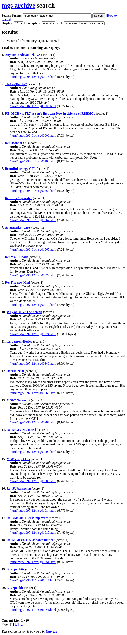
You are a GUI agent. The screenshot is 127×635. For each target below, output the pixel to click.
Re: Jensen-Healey (19, 341)
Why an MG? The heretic (24, 312)
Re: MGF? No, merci (21, 429)
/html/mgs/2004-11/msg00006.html (33, 106)
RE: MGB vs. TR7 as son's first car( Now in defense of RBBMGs (50, 113)
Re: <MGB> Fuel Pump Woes (27, 518)
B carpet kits (15, 569)
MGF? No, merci (18, 400)
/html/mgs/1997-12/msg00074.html (33, 334)
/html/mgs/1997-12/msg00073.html (33, 304)
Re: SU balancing (19, 488)
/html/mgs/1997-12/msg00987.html (33, 422)
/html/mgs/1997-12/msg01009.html (33, 451)
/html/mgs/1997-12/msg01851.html (33, 562)
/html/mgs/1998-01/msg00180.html (33, 161)
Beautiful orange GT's (20, 168)
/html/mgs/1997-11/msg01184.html (33, 610)
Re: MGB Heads (16, 257)
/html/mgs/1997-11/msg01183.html (33, 580)
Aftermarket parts (18, 227)
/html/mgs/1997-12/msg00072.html (33, 275)
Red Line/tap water (18, 198)
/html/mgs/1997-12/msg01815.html (33, 532)
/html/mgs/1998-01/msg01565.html (33, 249)
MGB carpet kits (18, 459)
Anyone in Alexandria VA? (23, 54)
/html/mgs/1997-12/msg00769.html (33, 393)
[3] (22, 624)
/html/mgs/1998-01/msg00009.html (33, 135)
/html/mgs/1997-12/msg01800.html (33, 481)
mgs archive (18, 5)
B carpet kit (15, 587)
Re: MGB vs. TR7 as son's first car (31, 540)
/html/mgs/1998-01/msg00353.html (33, 190)
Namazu (51, 631)
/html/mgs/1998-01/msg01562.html (33, 220)
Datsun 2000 (15, 371)
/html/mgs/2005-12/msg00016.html (33, 76)
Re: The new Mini (17, 282)
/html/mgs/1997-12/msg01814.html (33, 510)
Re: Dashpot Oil (16, 143)
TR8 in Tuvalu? (16, 84)
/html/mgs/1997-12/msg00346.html (33, 363)
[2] (17, 624)
